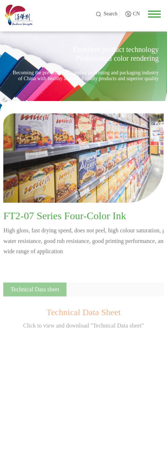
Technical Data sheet (35, 291)
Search (110, 13)
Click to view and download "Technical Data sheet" (83, 327)
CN (136, 13)
